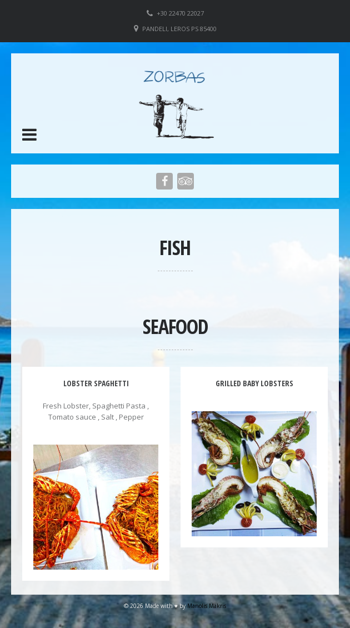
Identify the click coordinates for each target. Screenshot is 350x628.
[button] (29, 134)
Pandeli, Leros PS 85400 (179, 28)
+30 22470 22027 (180, 13)
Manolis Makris (206, 606)
